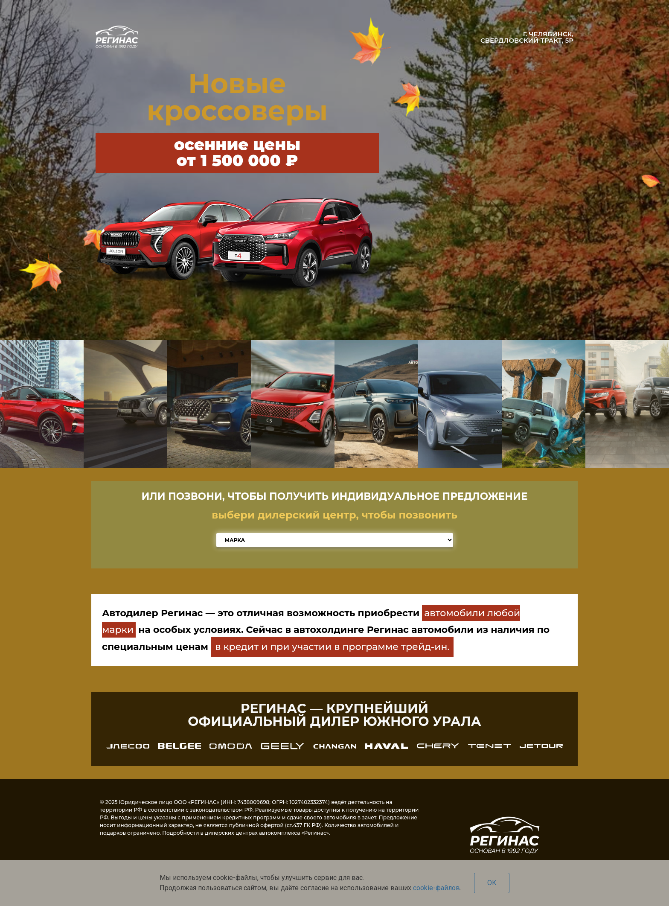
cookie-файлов (436, 888)
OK (491, 883)
